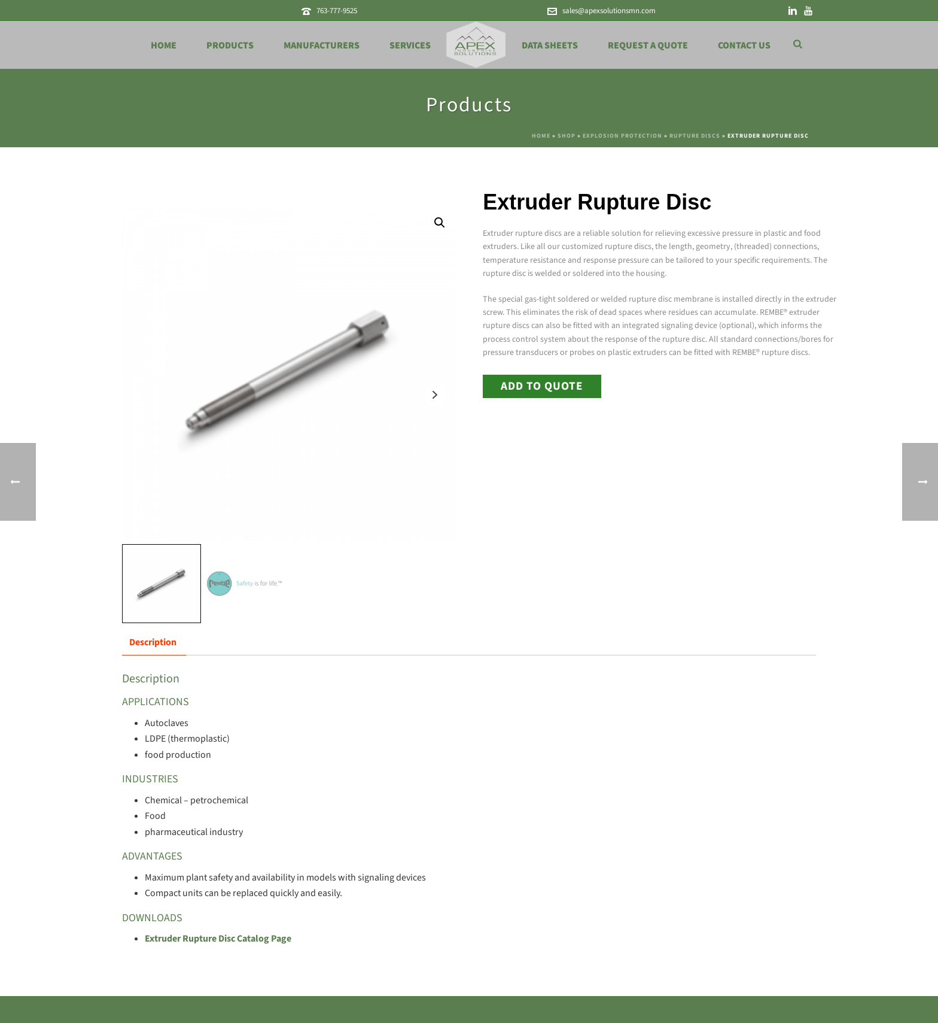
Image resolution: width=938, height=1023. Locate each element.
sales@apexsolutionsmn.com (609, 10)
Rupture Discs (694, 136)
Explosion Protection (622, 136)
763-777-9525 (336, 10)
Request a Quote (648, 45)
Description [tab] (152, 642)
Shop (566, 136)
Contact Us (744, 45)
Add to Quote (542, 386)
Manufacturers (322, 45)
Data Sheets (550, 45)
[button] (439, 222)
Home (163, 45)
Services (410, 45)
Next (435, 395)
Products (230, 45)
